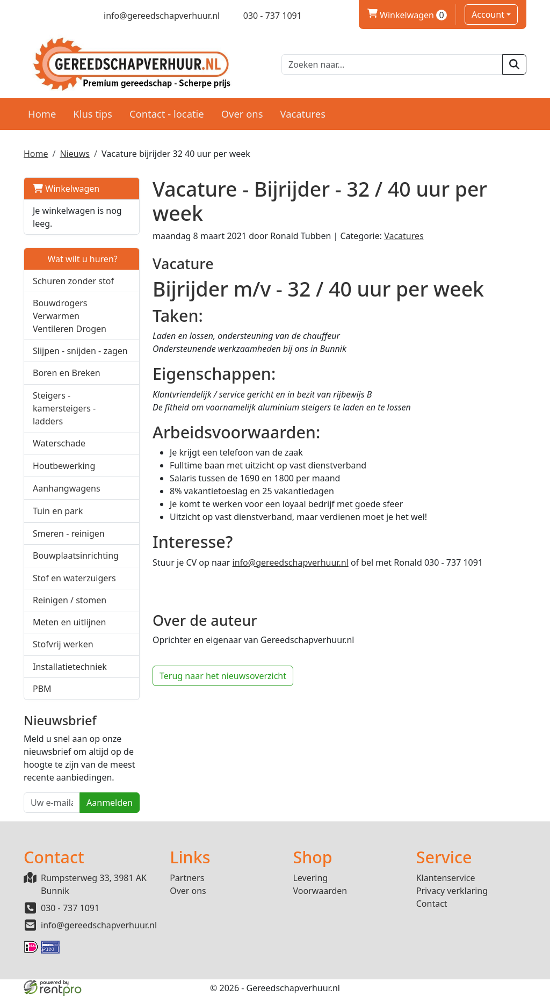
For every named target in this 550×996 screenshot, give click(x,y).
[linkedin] (66, 15)
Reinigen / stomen (69, 600)
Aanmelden (109, 803)
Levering (310, 878)
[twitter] (47, 15)
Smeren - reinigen (69, 533)
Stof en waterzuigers (74, 578)
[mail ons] (154, 15)
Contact (431, 904)
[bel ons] (265, 15)
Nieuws (74, 154)
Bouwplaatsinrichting (76, 555)
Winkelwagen (66, 188)
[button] (125, 315)
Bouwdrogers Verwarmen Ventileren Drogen (69, 316)
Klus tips (92, 113)
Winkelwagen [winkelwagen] (407, 15)
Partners (187, 878)
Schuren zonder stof (73, 281)
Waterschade (59, 443)
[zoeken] (514, 64)
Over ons (242, 113)
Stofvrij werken (63, 644)
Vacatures (302, 113)
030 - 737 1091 (70, 908)
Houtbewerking (64, 466)
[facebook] (29, 15)
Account (488, 14)
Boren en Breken (66, 373)
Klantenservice (445, 878)
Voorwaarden (320, 891)
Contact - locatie (166, 113)
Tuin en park (58, 511)
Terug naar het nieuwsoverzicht (223, 676)
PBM (42, 689)
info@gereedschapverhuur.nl (291, 562)
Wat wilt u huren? (75, 259)
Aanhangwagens (66, 488)
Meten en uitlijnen (69, 622)
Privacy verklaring (452, 891)
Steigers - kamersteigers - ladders (64, 408)
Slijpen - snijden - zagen (80, 351)
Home (42, 113)
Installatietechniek (70, 667)
